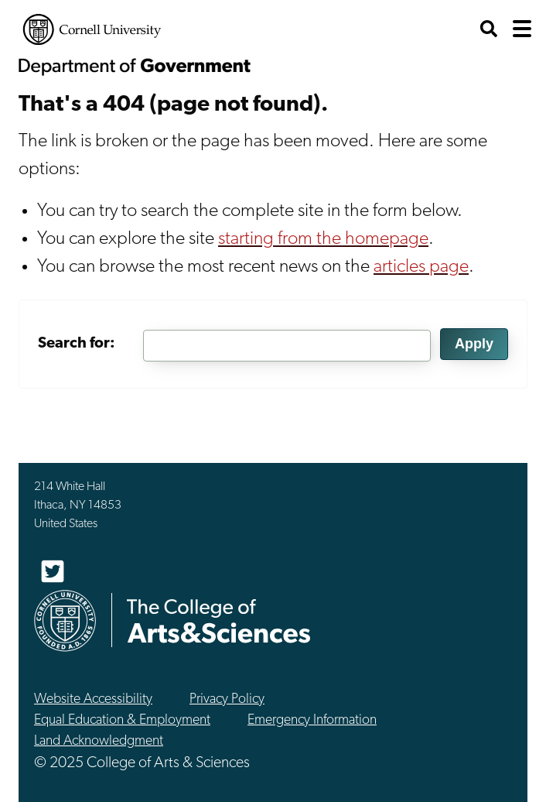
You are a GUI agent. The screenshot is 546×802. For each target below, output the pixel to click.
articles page (421, 267)
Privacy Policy (226, 699)
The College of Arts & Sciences (219, 620)
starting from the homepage (323, 239)
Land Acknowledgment (98, 741)
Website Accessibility (93, 699)
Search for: (76, 343)
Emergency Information (312, 720)
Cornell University (92, 29)
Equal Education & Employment (122, 720)
